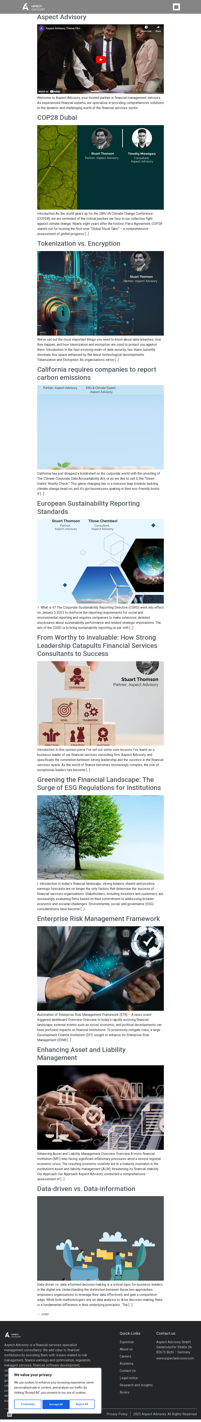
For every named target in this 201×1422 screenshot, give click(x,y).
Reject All (55, 1404)
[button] (176, 6)
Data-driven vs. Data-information (86, 1191)
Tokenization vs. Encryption (78, 246)
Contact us (165, 1336)
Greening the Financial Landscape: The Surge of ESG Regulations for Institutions (99, 786)
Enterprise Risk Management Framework (98, 921)
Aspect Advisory (61, 19)
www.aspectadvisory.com (175, 1361)
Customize (27, 1404)
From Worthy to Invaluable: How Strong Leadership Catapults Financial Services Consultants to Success (97, 648)
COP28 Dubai (57, 120)
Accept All (83, 1404)
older (43, 1317)
